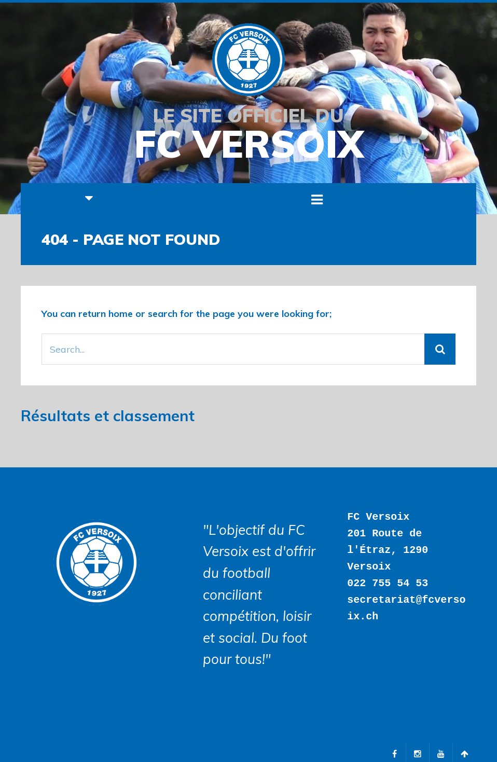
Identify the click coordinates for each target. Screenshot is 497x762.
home (120, 314)
